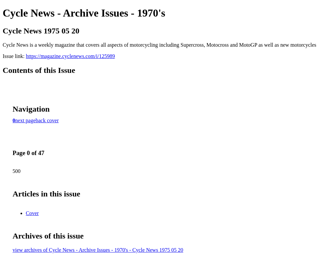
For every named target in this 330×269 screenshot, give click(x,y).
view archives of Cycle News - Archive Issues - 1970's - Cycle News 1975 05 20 (98, 250)
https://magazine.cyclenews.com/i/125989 (70, 56)
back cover (47, 120)
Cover (32, 213)
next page (25, 120)
